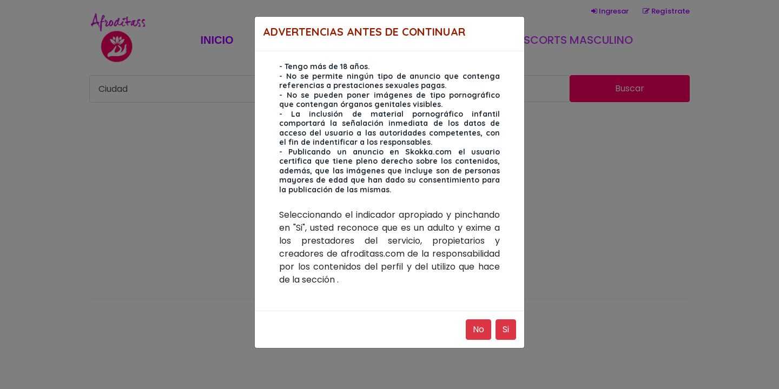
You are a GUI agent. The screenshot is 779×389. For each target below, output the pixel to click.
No (478, 329)
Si (506, 329)
